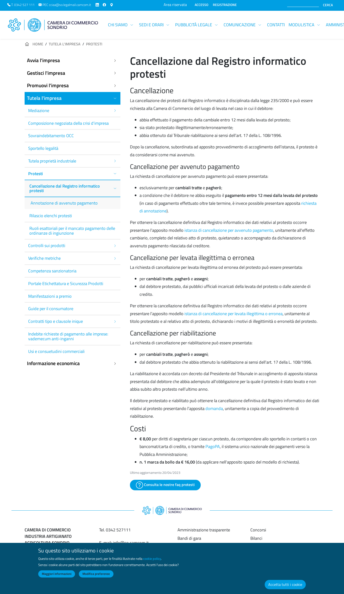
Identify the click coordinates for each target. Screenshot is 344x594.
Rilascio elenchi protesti (50, 215)
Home (37, 44)
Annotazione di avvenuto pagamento (64, 203)
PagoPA (212, 446)
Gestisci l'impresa (46, 73)
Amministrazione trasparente (203, 530)
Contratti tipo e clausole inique (55, 321)
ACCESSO (201, 4)
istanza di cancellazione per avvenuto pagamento (228, 230)
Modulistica (301, 25)
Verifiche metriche (44, 258)
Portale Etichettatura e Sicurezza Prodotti (65, 283)
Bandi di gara (189, 538)
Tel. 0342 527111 (115, 530)
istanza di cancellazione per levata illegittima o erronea (233, 313)
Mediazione (38, 110)
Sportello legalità (43, 148)
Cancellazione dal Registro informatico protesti (64, 188)
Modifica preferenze (96, 576)
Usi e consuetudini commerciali (56, 351)
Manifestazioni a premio (50, 296)
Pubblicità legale (193, 25)
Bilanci (256, 538)
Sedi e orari (151, 25)
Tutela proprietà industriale (52, 161)
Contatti (276, 25)
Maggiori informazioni (56, 576)
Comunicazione (240, 25)
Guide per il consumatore (50, 308)
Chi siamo (118, 25)
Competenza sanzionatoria (52, 271)
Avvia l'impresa (43, 60)
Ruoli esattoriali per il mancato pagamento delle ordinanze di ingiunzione (72, 230)
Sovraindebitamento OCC (51, 135)
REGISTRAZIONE (225, 4)
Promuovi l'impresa (48, 85)
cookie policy (152, 561)
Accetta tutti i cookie (285, 587)
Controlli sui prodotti (46, 245)
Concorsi (258, 530)
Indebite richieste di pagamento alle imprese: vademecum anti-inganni (68, 336)
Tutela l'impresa (65, 44)
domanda (214, 408)
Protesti (94, 44)
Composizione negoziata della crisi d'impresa (68, 123)
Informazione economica (53, 363)
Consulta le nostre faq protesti (165, 485)
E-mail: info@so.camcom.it (124, 543)
